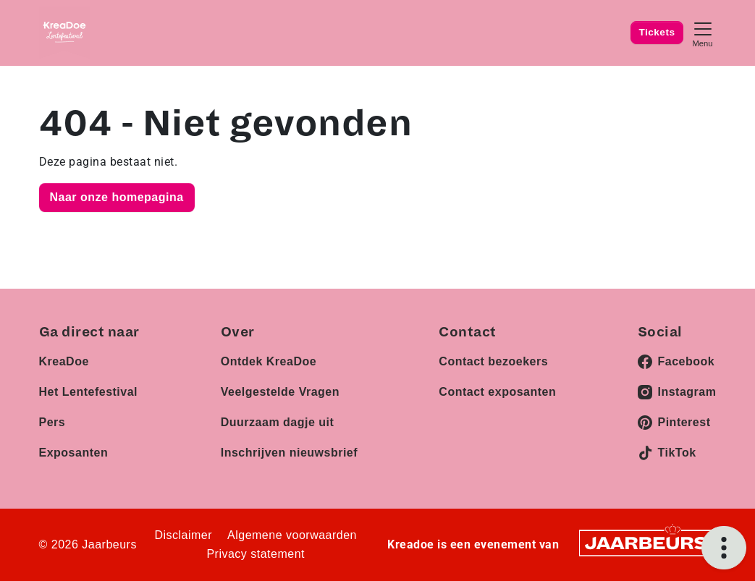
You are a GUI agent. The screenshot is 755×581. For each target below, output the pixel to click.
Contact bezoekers (493, 361)
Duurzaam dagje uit (277, 422)
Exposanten (74, 452)
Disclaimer (183, 535)
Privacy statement (255, 554)
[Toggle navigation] (703, 33)
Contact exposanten (497, 392)
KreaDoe (64, 361)
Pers (52, 422)
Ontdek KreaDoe (268, 361)
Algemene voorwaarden (292, 535)
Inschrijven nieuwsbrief (289, 452)
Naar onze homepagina (117, 197)
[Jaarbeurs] (647, 542)
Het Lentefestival (88, 392)
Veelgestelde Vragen (280, 392)
